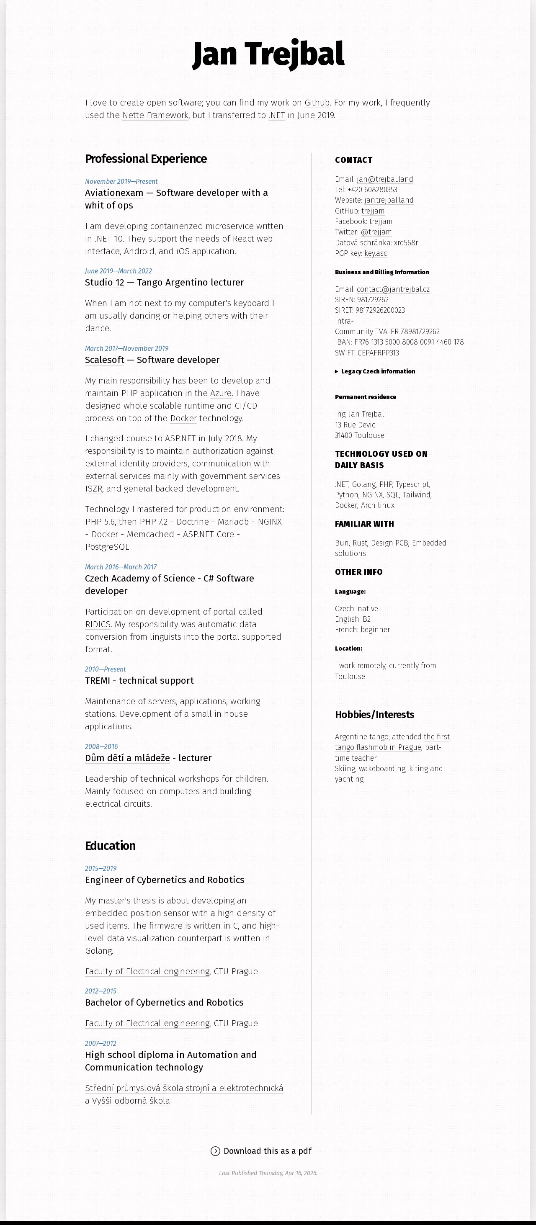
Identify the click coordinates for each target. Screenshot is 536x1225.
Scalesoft (104, 359)
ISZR (93, 488)
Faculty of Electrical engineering (147, 971)
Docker (183, 418)
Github (317, 102)
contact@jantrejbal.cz (393, 289)
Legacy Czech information (378, 371)
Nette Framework (155, 115)
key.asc (375, 253)
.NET (276, 115)
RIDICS (98, 624)
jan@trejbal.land (385, 179)
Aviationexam (114, 192)
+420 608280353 (372, 189)
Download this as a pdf (268, 1151)
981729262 (373, 299)
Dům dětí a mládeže (127, 758)
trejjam (373, 211)
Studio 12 (104, 282)
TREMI (97, 680)
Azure (221, 393)
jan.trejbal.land (389, 200)
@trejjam (376, 232)
